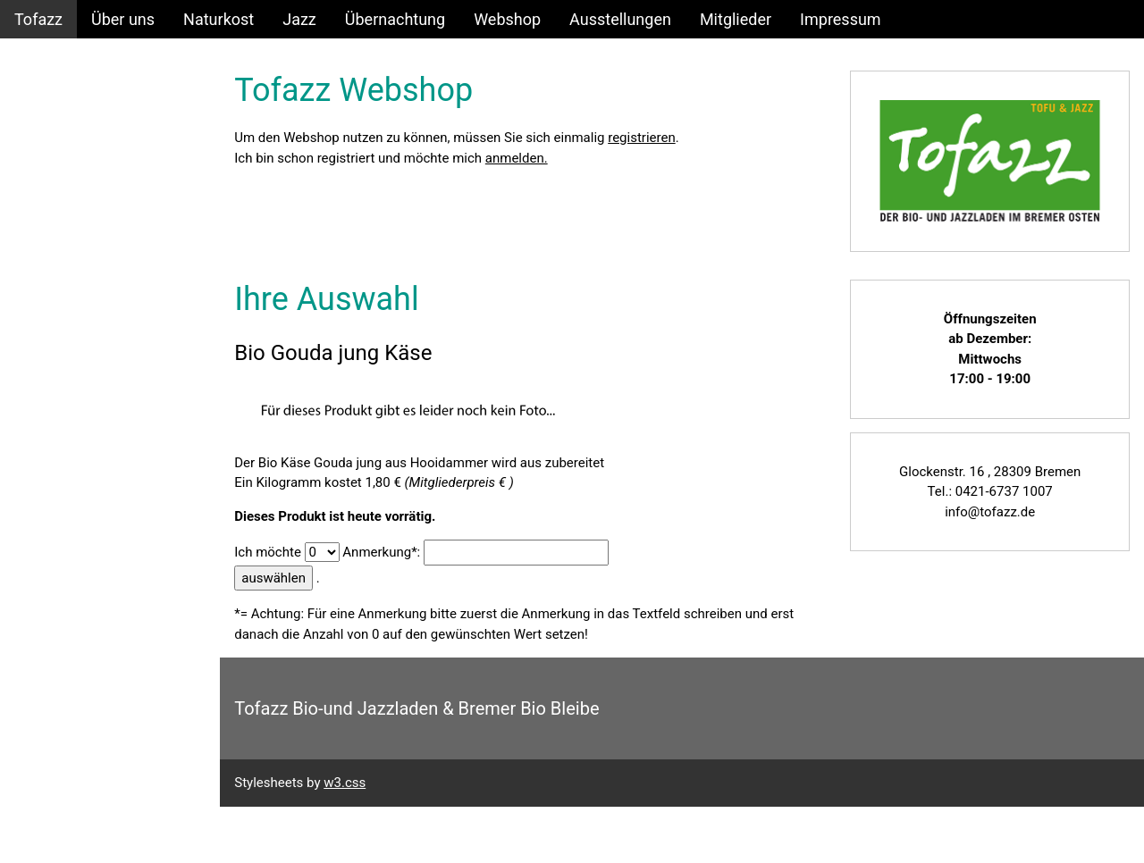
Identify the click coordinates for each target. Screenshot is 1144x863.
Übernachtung (395, 19)
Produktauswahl (72, 193)
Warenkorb (52, 231)
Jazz (299, 19)
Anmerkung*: (385, 551)
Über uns (123, 19)
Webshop (507, 19)
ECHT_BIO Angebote (87, 270)
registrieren (644, 138)
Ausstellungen (620, 19)
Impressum (840, 19)
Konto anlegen (65, 155)
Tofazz (38, 19)
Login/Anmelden (73, 116)
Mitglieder (735, 19)
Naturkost (218, 19)
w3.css (348, 783)
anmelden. (520, 158)
